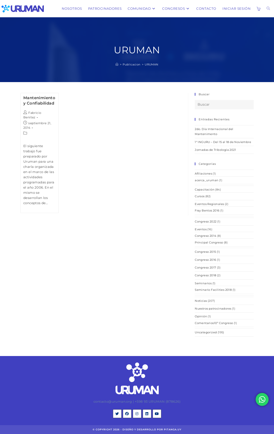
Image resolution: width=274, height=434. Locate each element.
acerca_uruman (206, 180)
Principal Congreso (209, 242)
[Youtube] (157, 413)
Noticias (201, 300)
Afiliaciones (203, 173)
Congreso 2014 (205, 235)
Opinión (201, 316)
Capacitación (204, 189)
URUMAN (151, 64)
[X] (117, 413)
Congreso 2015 (205, 251)
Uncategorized (206, 332)
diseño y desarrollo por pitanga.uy (151, 429)
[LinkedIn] (147, 413)
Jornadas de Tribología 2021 (215, 149)
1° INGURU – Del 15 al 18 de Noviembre (223, 142)
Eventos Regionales (209, 204)
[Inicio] (117, 64)
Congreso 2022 (205, 221)
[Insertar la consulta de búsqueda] (224, 104)
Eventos (201, 229)
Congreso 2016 (205, 259)
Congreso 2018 (205, 275)
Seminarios (203, 283)
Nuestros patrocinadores (213, 308)
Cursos (199, 196)
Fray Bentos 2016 (207, 210)
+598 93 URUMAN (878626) (158, 401)
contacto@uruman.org (112, 401)
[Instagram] (137, 413)
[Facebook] (127, 413)
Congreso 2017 (205, 267)
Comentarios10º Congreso (214, 323)
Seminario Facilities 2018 (213, 289)
